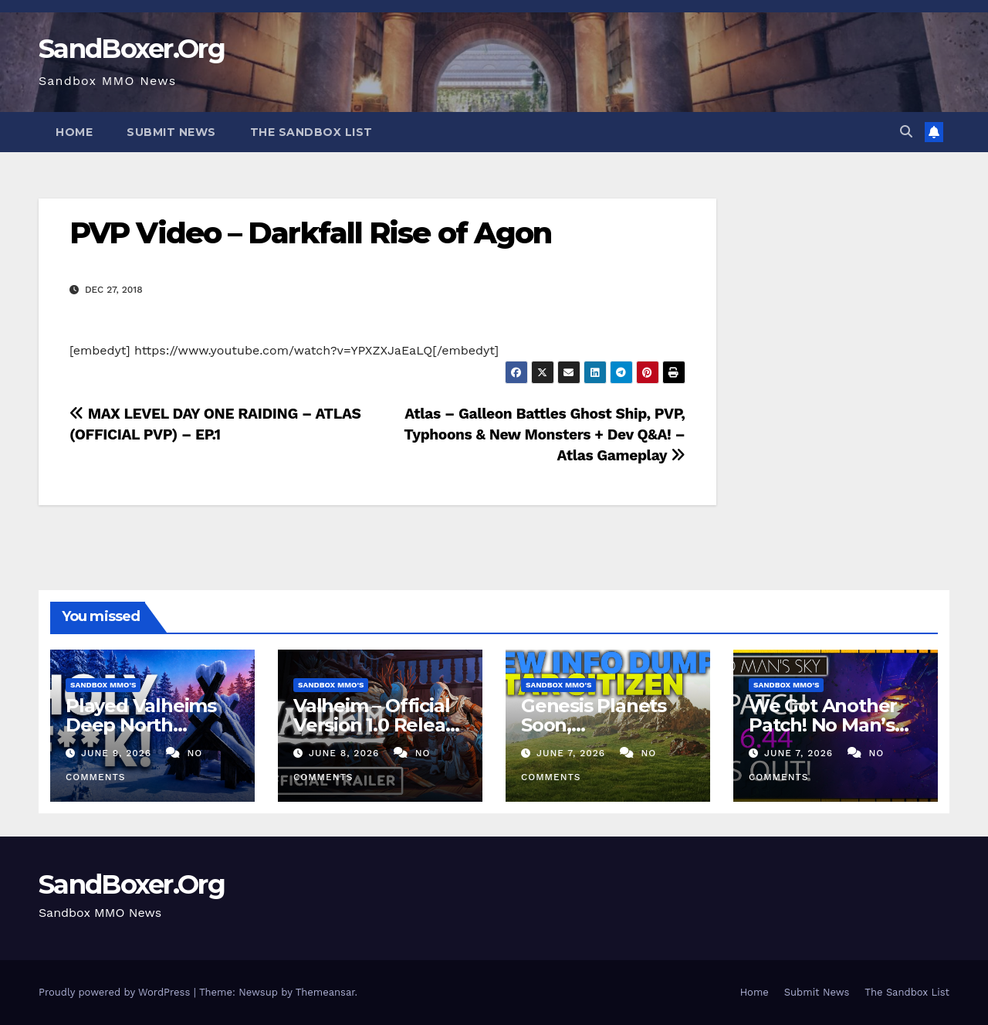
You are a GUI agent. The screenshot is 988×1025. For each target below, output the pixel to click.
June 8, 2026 (346, 753)
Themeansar (325, 992)
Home (74, 132)
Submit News (171, 132)
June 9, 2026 (118, 753)
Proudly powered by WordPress (116, 992)
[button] (906, 131)
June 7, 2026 (572, 753)
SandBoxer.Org (132, 48)
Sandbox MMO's (103, 685)
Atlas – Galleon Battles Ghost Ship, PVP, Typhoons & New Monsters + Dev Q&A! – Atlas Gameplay (544, 434)
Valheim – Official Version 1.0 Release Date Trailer (379, 724)
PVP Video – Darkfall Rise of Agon (310, 233)
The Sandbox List (311, 132)
